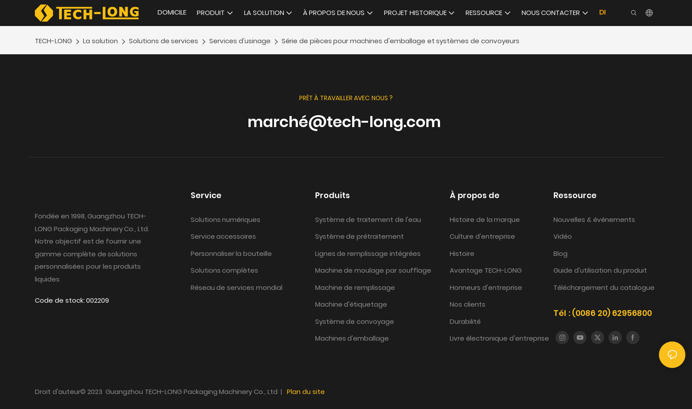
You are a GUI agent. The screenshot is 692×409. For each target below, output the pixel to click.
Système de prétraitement (359, 236)
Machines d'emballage (352, 338)
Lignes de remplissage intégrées (368, 253)
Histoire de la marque (486, 219)
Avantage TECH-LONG (486, 270)
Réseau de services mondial (236, 287)
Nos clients (467, 304)
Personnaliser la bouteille (231, 253)
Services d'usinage (240, 40)
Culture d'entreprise (482, 236)
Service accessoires (223, 236)
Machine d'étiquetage (351, 304)
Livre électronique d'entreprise (499, 338)
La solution (100, 40)
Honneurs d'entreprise (486, 287)
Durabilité (465, 321)
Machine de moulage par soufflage (373, 270)
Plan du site (306, 391)
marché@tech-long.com (346, 121)
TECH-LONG (53, 40)
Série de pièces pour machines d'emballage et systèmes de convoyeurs (400, 40)
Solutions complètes (225, 270)
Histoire (462, 253)
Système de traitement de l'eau (369, 219)
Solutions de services (164, 40)
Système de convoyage (355, 321)
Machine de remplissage (355, 287)
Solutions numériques (226, 219)
